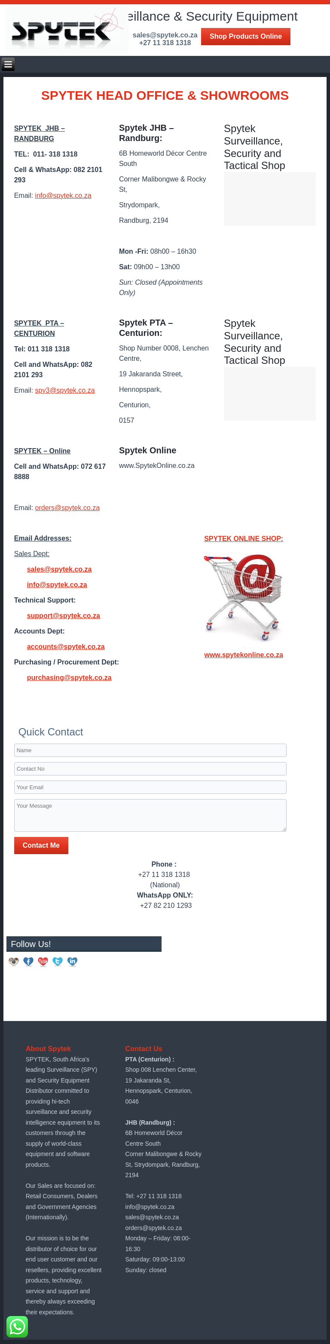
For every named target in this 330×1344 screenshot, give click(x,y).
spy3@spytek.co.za (65, 390)
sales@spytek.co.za (59, 569)
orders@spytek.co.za (67, 507)
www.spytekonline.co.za (243, 654)
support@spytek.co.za (63, 615)
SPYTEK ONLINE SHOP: (243, 538)
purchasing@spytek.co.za (69, 677)
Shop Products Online (246, 36)
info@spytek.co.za (63, 195)
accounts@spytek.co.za (66, 646)
